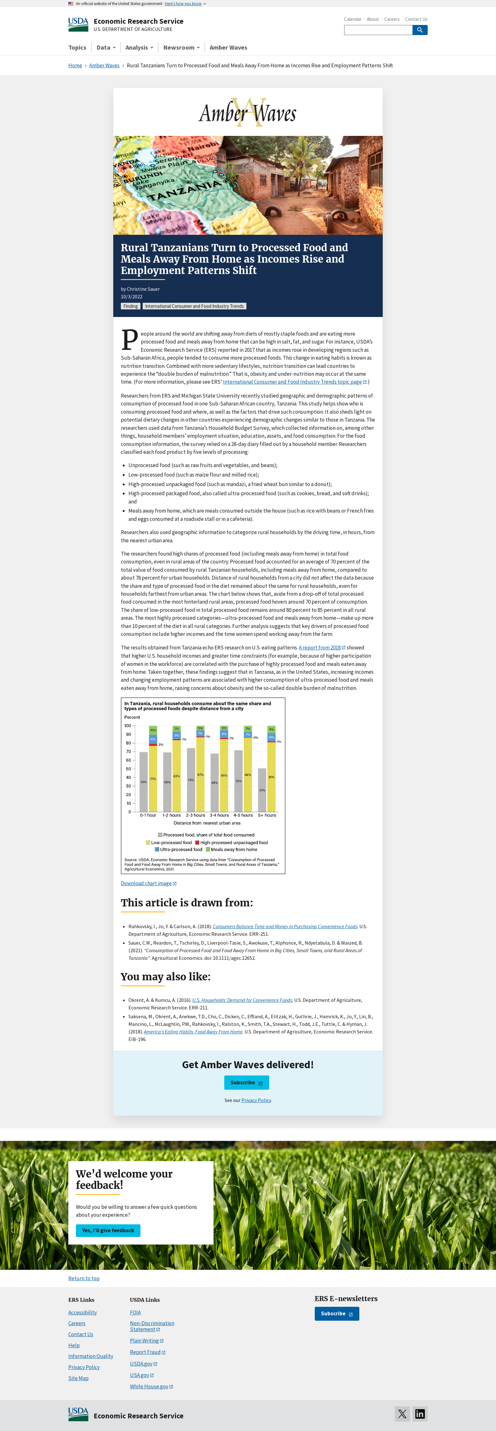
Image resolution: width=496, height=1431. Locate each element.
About (373, 19)
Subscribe (243, 1082)
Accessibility (82, 1312)
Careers (392, 19)
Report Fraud (145, 1352)
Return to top (84, 1278)
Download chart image (146, 883)
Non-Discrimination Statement (152, 1326)
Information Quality (90, 1356)
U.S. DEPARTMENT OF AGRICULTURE (133, 29)
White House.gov (149, 1386)
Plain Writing (144, 1340)
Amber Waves (228, 47)
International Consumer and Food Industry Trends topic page (292, 381)
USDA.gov (141, 1363)
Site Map (78, 1378)
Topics (77, 47)
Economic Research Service (138, 21)
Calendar (353, 19)
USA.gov (139, 1375)
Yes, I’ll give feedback (108, 1230)
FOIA (135, 1312)
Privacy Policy (256, 1100)
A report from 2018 (320, 647)
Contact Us (416, 19)
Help (74, 1345)
